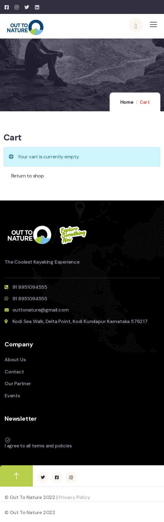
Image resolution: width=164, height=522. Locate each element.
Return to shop (27, 176)
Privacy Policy (74, 497)
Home (127, 102)
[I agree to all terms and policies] (8, 440)
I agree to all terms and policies (38, 446)
